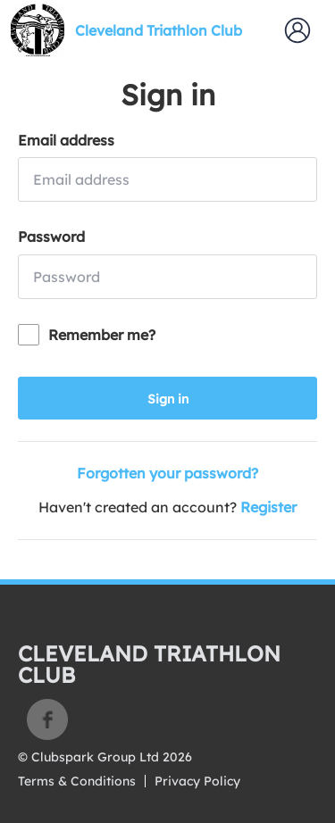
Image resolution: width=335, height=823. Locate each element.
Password (51, 236)
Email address (66, 140)
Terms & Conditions (77, 781)
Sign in (167, 399)
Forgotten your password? (167, 473)
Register (268, 507)
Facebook (47, 719)
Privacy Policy (197, 781)
